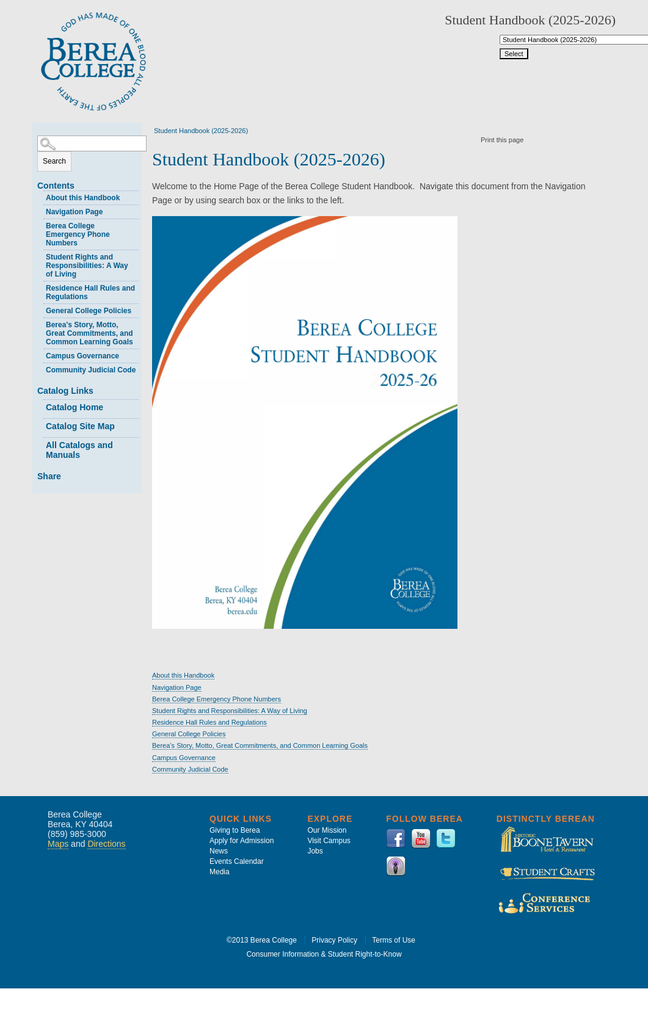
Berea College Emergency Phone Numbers (78, 234)
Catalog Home (74, 407)
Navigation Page (74, 212)
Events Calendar (236, 861)
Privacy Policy (334, 940)
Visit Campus (328, 840)
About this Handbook (83, 198)
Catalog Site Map (80, 426)
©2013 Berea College (262, 940)
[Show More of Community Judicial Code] (40, 368)
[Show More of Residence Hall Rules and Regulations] (40, 286)
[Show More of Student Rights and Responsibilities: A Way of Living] (40, 255)
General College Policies (88, 310)
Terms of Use (393, 940)
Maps (58, 844)
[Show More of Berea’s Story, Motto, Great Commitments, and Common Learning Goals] (40, 323)
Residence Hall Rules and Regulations (90, 292)
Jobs (314, 851)
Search (54, 161)
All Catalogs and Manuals (79, 450)
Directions (106, 844)
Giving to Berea (234, 830)
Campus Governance (82, 356)
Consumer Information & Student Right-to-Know (323, 954)
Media (219, 872)
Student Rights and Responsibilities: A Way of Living (87, 265)
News (218, 851)
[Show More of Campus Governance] (40, 354)
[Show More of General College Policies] (40, 309)
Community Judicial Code (91, 370)
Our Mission (326, 830)
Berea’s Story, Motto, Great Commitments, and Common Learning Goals (89, 333)
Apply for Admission (241, 840)
